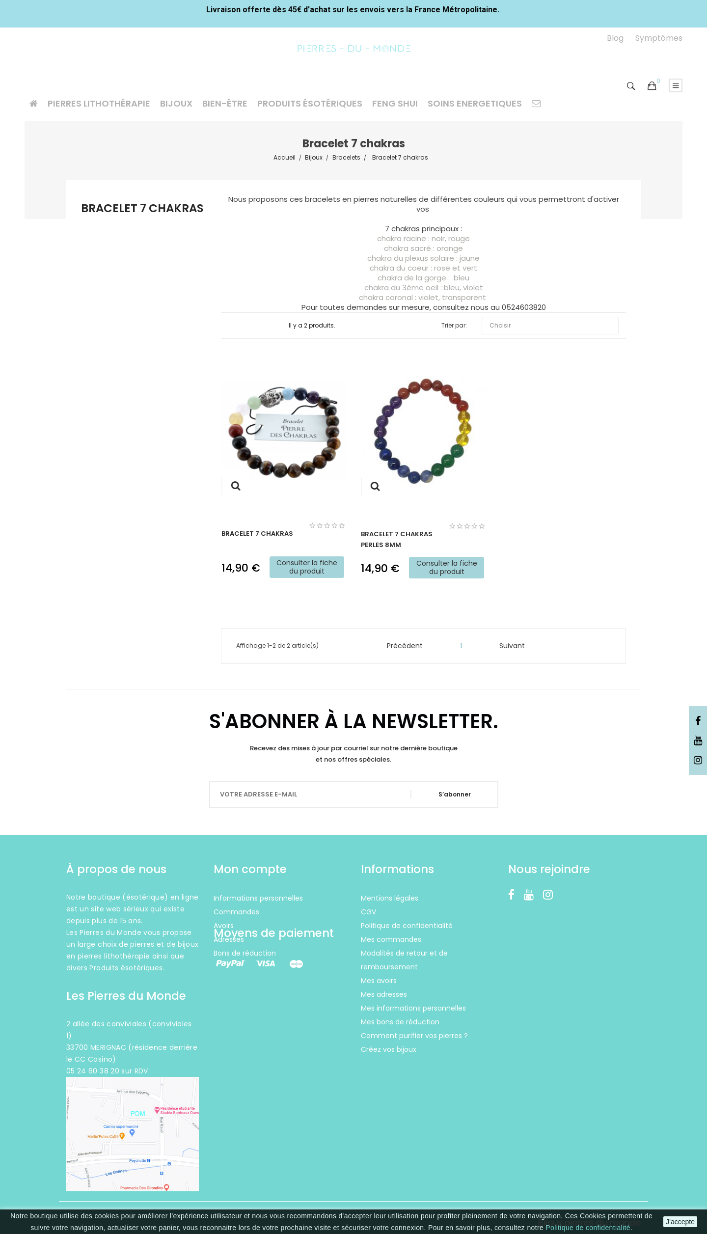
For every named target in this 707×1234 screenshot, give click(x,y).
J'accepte (680, 1222)
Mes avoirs (379, 981)
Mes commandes (391, 939)
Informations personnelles (258, 898)
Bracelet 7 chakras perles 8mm (397, 539)
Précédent (400, 646)
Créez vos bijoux (388, 1049)
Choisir (550, 325)
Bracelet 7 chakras (142, 209)
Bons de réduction (245, 953)
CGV (368, 912)
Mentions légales (389, 898)
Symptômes (658, 38)
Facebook (698, 721)
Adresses (229, 939)
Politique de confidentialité (587, 1228)
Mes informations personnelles (413, 1008)
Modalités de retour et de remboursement (404, 960)
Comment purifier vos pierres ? (414, 1036)
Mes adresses (384, 994)
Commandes (236, 912)
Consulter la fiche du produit (306, 567)
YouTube (698, 741)
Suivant (516, 646)
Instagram (698, 760)
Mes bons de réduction (400, 1022)
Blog (615, 38)
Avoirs (224, 926)
